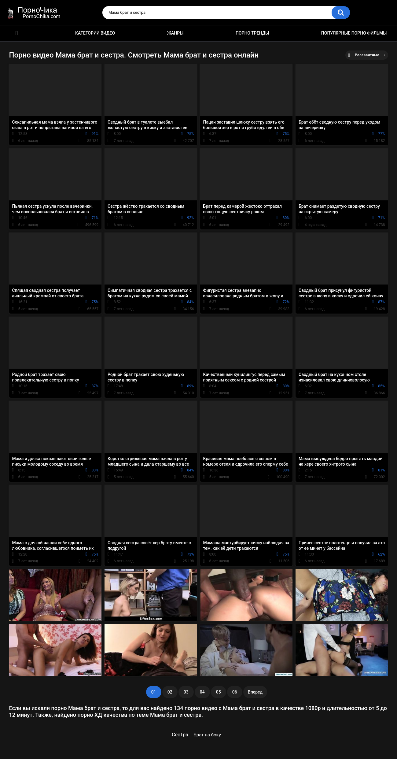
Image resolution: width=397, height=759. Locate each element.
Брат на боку (207, 735)
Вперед (255, 692)
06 (234, 692)
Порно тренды (252, 33)
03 (186, 692)
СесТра (180, 735)
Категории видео (95, 33)
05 (218, 692)
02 (169, 692)
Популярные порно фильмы (354, 33)
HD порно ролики (16, 33)
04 (202, 692)
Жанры (175, 33)
